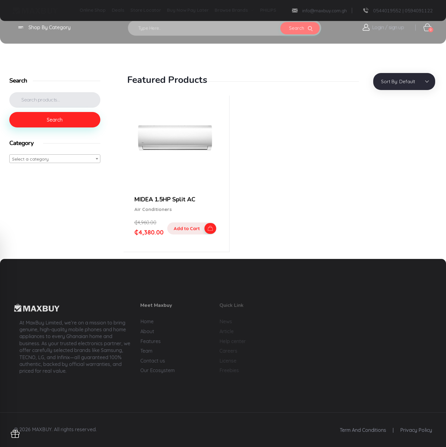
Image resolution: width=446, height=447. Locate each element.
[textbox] (55, 159)
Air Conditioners (153, 209)
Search (55, 120)
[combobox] (54, 158)
